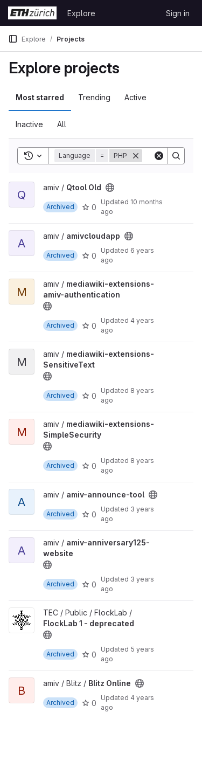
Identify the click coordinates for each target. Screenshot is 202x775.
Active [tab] (135, 97)
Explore (81, 13)
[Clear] (158, 155)
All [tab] (61, 124)
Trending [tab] (94, 97)
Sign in (178, 13)
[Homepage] (32, 13)
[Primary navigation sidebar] (13, 38)
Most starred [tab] (40, 97)
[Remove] (135, 155)
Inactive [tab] (29, 124)
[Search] (176, 155)
